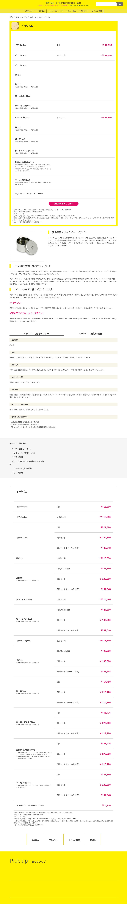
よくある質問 (104, 880)
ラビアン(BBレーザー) (21, 323)
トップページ (79, 877)
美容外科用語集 (105, 883)
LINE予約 (98, 845)
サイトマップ (104, 888)
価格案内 (77, 883)
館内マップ (16, 826)
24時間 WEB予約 (98, 835)
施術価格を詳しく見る (63, 77)
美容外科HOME (14, 17)
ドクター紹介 (104, 877)
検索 (120, 4)
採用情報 (103, 885)
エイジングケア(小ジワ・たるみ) (32, 17)
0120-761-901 (95, 854)
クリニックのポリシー (82, 885)
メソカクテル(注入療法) (22, 342)
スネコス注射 (17, 346)
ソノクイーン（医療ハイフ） (24, 327)
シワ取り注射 (17, 331)
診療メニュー (79, 880)
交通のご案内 (79, 888)
